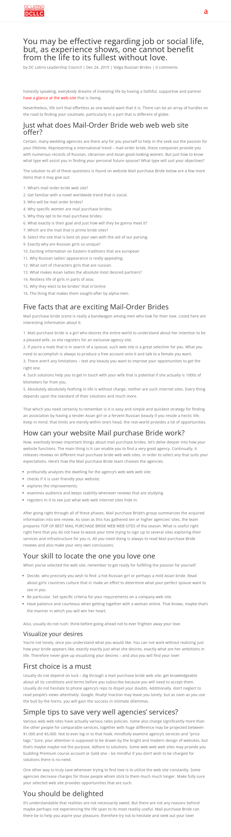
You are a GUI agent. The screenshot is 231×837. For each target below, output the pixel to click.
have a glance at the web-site (49, 97)
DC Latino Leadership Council (55, 67)
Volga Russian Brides (132, 67)
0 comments (167, 67)
